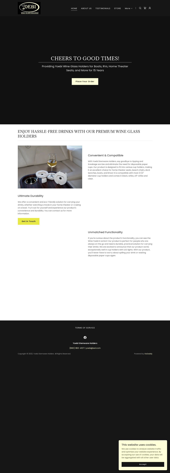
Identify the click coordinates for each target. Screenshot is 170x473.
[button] (129, 8)
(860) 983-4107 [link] (76, 461)
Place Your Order (85, 81)
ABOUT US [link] (86, 8)
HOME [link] (74, 8)
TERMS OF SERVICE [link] (85, 440)
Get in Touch (29, 238)
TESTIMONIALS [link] (102, 8)
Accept (142, 469)
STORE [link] (117, 8)
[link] (29, 8)
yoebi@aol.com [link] (93, 461)
